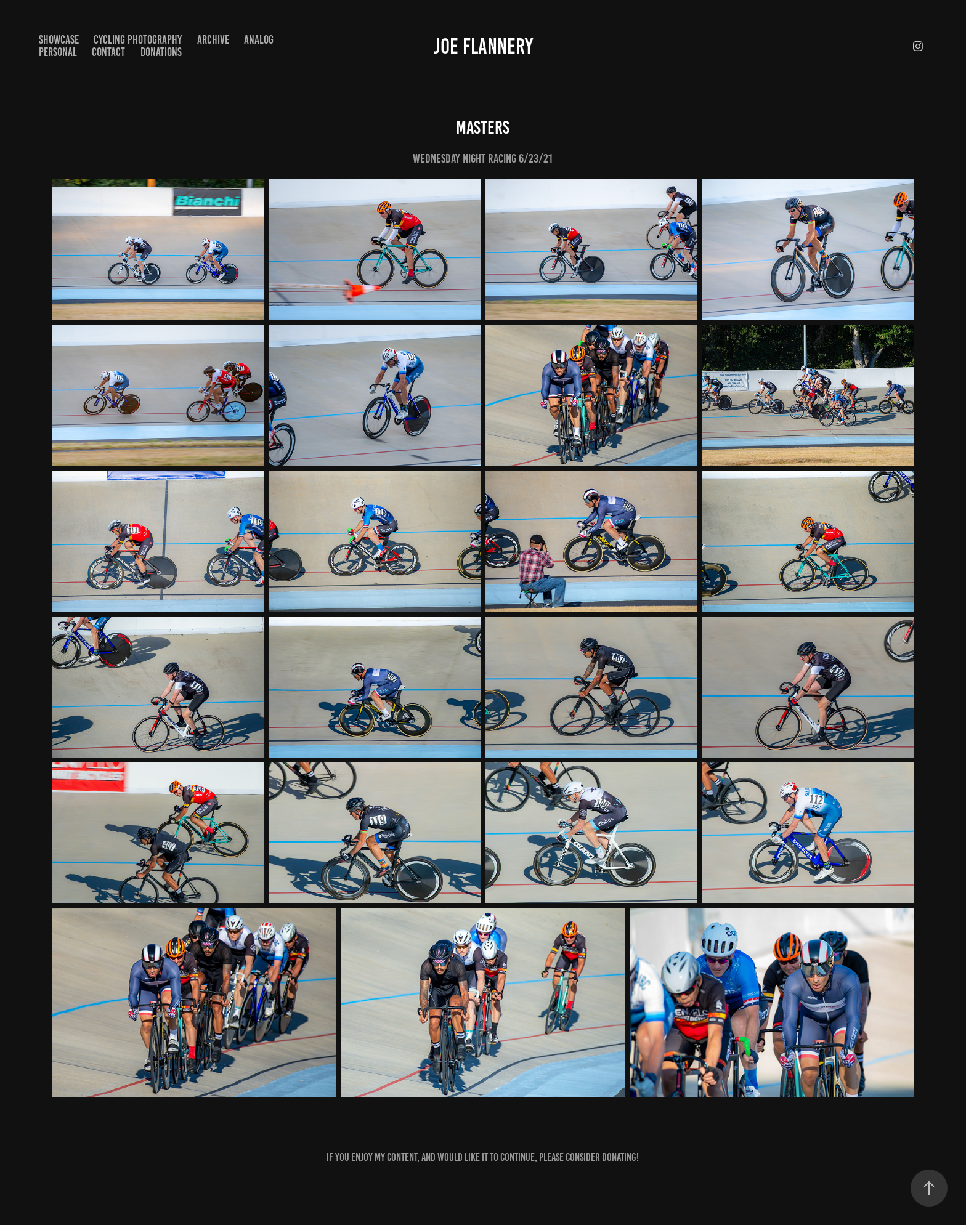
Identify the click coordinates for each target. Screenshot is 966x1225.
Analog (259, 39)
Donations (161, 52)
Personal (58, 52)
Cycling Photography (138, 39)
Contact (108, 52)
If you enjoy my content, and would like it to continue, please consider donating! (483, 1157)
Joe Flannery (483, 46)
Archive (213, 39)
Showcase (59, 39)
